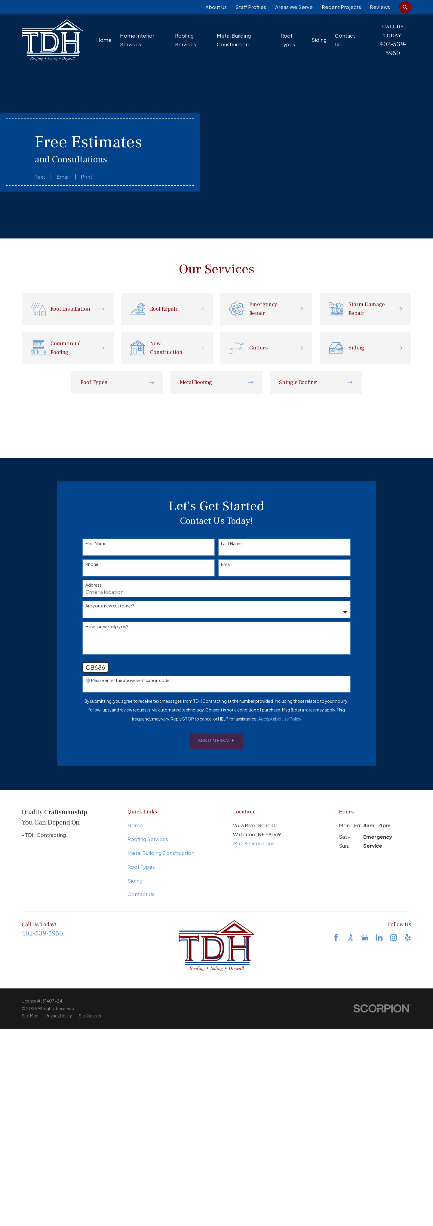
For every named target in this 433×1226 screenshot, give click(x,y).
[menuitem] (30, 1016)
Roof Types (141, 867)
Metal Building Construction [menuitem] (234, 40)
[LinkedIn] (379, 937)
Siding (135, 880)
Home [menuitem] (104, 40)
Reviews (380, 7)
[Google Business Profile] (364, 937)
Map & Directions (253, 843)
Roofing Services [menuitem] (185, 40)
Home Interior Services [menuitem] (137, 40)
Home (135, 825)
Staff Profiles (250, 7)
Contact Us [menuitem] (345, 40)
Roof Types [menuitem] (288, 40)
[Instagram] (393, 937)
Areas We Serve (294, 7)
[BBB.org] (350, 937)
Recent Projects (341, 7)
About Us (216, 7)
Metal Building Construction (160, 853)
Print (86, 177)
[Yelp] (407, 937)
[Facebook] (336, 937)
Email (63, 177)
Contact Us (140, 894)
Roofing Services (147, 839)
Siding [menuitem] (319, 40)
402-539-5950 (392, 49)
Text (40, 177)
